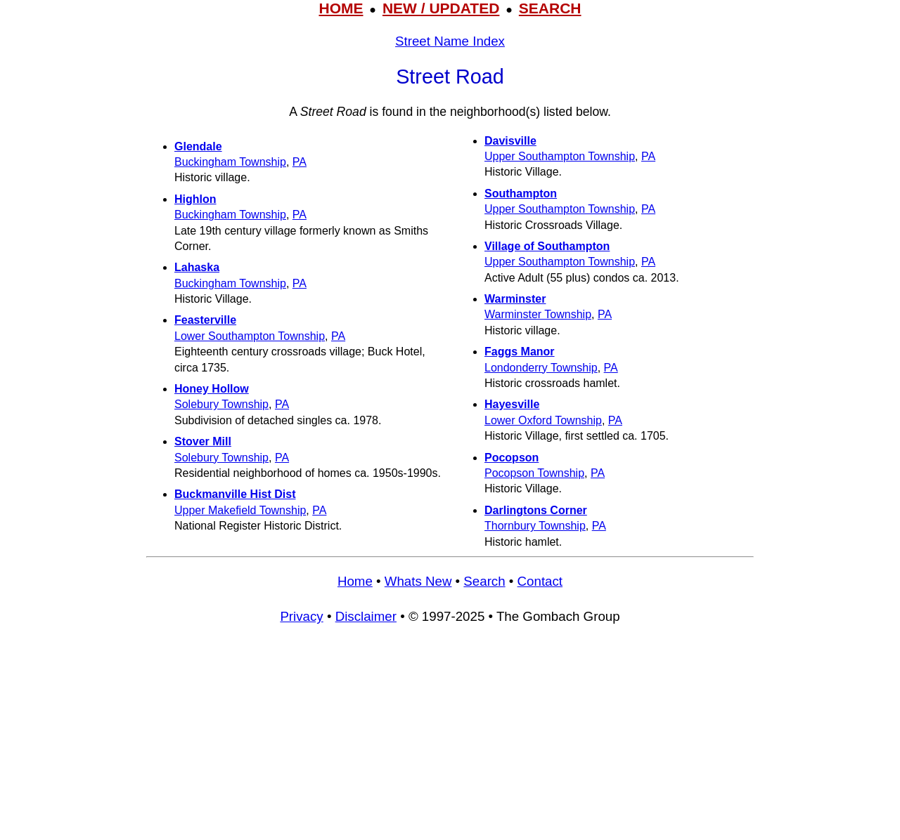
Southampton (520, 193)
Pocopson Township (534, 473)
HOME (341, 8)
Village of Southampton (547, 246)
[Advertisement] (450, 739)
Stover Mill (202, 441)
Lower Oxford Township (543, 420)
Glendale (198, 146)
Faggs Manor (519, 351)
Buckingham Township (230, 162)
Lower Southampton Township (249, 336)
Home (355, 581)
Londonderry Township (541, 368)
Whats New (418, 581)
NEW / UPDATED (440, 8)
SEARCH (550, 8)
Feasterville (205, 320)
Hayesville (511, 404)
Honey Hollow (211, 389)
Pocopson (511, 458)
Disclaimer (366, 616)
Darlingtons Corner (535, 510)
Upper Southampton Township (559, 156)
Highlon (195, 199)
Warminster (515, 299)
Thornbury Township (535, 526)
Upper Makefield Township (240, 510)
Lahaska (196, 267)
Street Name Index (450, 41)
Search (484, 581)
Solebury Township (221, 404)
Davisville (510, 141)
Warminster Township (537, 314)
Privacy (301, 616)
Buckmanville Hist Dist (235, 494)
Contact (540, 581)
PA (299, 162)
